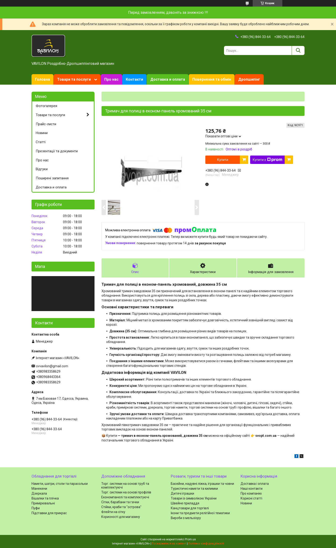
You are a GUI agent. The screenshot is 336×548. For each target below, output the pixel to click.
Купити (222, 160)
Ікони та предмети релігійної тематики (200, 513)
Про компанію (251, 493)
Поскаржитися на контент (169, 543)
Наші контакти (251, 488)
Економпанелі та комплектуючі (125, 497)
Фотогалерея (46, 106)
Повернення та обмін (211, 79)
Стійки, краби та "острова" (121, 507)
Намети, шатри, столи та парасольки (60, 484)
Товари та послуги (74, 79)
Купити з (267, 160)
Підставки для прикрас (49, 513)
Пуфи (36, 508)
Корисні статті (251, 498)
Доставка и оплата (167, 79)
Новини (42, 133)
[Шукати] (298, 50)
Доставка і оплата (255, 484)
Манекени (39, 488)
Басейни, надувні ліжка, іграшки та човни (202, 484)
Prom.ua (190, 539)
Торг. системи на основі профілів (126, 492)
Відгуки (42, 169)
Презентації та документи (57, 151)
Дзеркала (39, 493)
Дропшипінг (249, 79)
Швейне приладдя (185, 503)
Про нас (111, 79)
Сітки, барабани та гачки (120, 502)
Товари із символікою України (194, 498)
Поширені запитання (52, 178)
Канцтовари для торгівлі (190, 508)
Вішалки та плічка (45, 498)
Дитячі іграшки (182, 493)
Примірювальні (43, 503)
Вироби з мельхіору (186, 518)
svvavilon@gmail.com (52, 366)
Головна (42, 79)
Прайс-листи (46, 124)
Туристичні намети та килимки (194, 488)
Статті (41, 142)
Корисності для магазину (120, 517)
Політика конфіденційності (206, 543)
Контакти (134, 79)
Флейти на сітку (113, 512)
